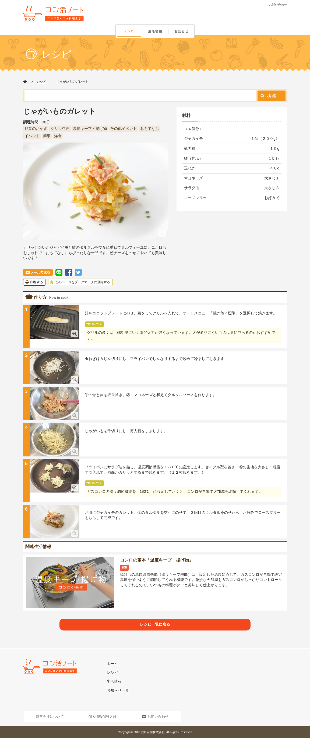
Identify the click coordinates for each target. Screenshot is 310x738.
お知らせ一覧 (118, 690)
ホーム (112, 663)
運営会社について (50, 717)
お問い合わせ (278, 4)
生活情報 (155, 31)
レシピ (128, 31)
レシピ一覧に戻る (155, 624)
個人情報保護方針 (103, 717)
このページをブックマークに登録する (79, 282)
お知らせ (182, 31)
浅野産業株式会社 (153, 732)
